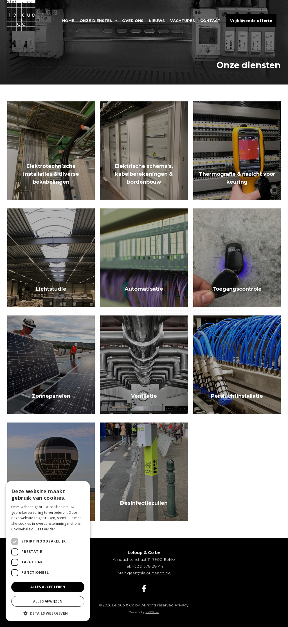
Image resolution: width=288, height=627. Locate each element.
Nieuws (157, 20)
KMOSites (152, 612)
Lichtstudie (51, 289)
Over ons (132, 20)
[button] (47, 613)
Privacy (181, 605)
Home (68, 20)
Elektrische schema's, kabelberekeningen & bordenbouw (144, 174)
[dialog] (48, 551)
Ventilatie (144, 396)
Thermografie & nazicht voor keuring (237, 178)
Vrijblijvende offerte (251, 20)
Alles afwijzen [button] (48, 601)
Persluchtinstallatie (237, 396)
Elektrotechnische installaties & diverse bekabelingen (51, 174)
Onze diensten (96, 20)
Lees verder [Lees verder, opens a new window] (45, 529)
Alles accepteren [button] (47, 586)
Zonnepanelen (51, 396)
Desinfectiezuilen (144, 503)
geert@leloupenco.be (149, 572)
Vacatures (182, 20)
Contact (210, 20)
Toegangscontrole (237, 289)
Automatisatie (144, 289)
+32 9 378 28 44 (147, 566)
